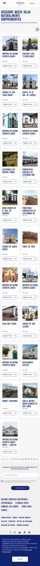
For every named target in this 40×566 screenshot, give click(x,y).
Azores (4, 510)
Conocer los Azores (9, 506)
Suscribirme (20, 488)
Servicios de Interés (8, 525)
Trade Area (27, 506)
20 (34, 459)
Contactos (12, 521)
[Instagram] (14, 533)
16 (23, 459)
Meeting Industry (25, 518)
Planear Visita (21, 503)
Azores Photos (6, 518)
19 (31, 459)
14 (18, 459)
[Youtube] (20, 533)
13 (15, 459)
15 (21, 459)
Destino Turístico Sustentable (14, 499)
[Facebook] (10, 533)
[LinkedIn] (24, 533)
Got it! (20, 559)
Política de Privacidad (24, 521)
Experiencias (6, 503)
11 (10, 459)
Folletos (4, 521)
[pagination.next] (37, 459)
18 (28, 459)
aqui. (29, 482)
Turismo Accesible (23, 525)
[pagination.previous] (3, 459)
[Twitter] (29, 533)
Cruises (14, 518)
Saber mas (8, 66)
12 (13, 459)
